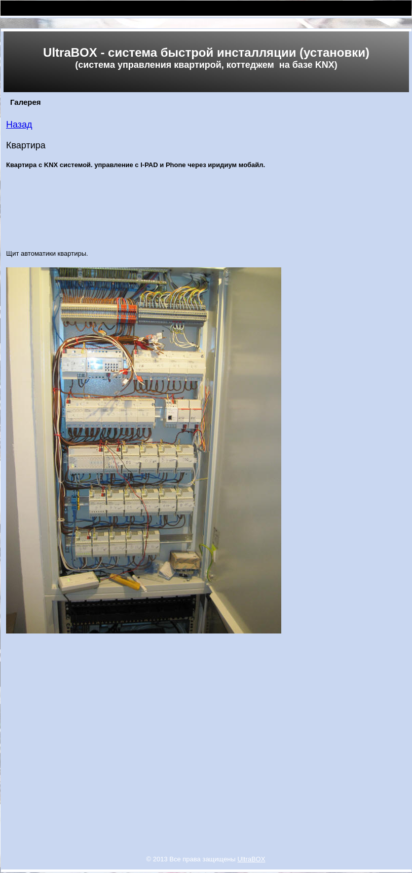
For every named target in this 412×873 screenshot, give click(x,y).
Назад (19, 125)
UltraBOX (252, 859)
